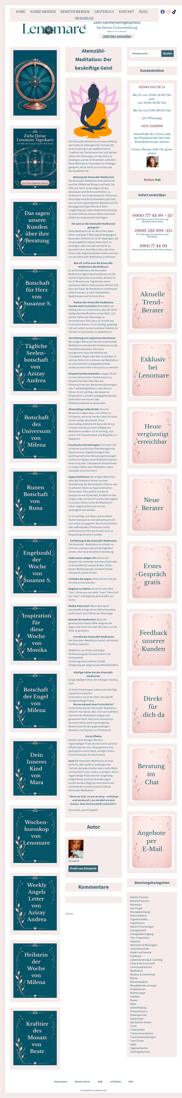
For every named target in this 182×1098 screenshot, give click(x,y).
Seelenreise (136, 1019)
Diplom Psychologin (141, 927)
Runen (134, 1000)
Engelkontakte (139, 919)
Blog (143, 11)
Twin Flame (137, 1041)
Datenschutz (82, 1081)
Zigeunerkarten (139, 1048)
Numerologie (137, 993)
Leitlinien (115, 1081)
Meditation (136, 971)
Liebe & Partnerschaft (142, 963)
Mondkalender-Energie (143, 985)
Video (133, 1044)
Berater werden (75, 11)
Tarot (133, 1026)
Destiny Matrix (138, 916)
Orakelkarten (138, 989)
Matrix (134, 978)
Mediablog (84, 18)
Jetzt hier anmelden (117, 36)
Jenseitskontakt (139, 949)
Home (20, 11)
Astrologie (136, 908)
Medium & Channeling (142, 974)
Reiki (133, 1004)
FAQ (131, 1081)
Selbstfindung (138, 1008)
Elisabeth (73, 861)
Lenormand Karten (141, 967)
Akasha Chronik (139, 897)
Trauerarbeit (137, 1030)
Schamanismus (138, 1011)
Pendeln (135, 996)
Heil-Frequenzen (139, 938)
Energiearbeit (138, 930)
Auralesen (136, 904)
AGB (100, 1081)
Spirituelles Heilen (140, 1022)
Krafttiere (135, 956)
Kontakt (126, 11)
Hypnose (135, 941)
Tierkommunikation (141, 1033)
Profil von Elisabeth (83, 868)
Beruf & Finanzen (140, 901)
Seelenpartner (138, 1015)
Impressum (60, 1081)
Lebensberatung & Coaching (146, 960)
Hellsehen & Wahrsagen (143, 945)
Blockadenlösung (140, 912)
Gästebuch (104, 11)
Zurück (69, 914)
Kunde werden (43, 11)
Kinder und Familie (140, 952)
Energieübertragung (142, 934)
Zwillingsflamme (140, 1052)
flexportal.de (101, 1090)
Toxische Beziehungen (143, 1037)
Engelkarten (137, 923)
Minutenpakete (139, 982)
